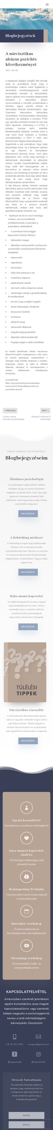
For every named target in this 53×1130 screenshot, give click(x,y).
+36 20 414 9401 (15, 1044)
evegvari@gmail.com (38, 1044)
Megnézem (30, 513)
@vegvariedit (14, 1062)
